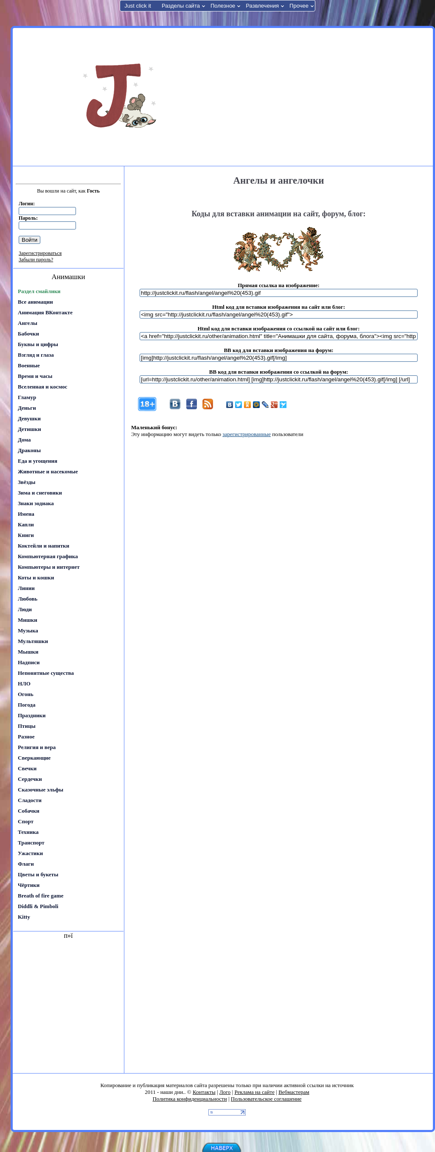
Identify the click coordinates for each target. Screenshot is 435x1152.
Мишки (27, 620)
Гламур (27, 397)
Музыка (28, 630)
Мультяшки (33, 641)
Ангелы (27, 323)
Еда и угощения (37, 461)
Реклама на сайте (254, 1092)
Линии (26, 588)
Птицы (27, 726)
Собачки (28, 811)
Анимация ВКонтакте (45, 312)
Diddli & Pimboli (38, 906)
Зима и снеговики (40, 492)
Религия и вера (37, 747)
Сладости (30, 800)
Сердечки (30, 779)
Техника (28, 832)
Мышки (28, 652)
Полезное (222, 6)
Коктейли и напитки (43, 545)
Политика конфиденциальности (189, 1099)
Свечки (27, 768)
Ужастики (30, 853)
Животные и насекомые (48, 471)
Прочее (299, 6)
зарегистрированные (246, 434)
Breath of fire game (40, 895)
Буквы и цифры (38, 344)
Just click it (137, 6)
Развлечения (262, 6)
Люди (25, 609)
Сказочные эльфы (40, 789)
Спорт (26, 821)
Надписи (28, 662)
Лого (225, 1092)
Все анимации (35, 302)
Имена (26, 514)
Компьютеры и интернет (49, 567)
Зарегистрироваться (40, 253)
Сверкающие (34, 758)
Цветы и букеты (38, 874)
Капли (26, 524)
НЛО (24, 683)
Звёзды (26, 482)
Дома (24, 439)
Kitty (24, 917)
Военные (29, 365)
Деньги (27, 408)
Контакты (204, 1092)
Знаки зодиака (36, 503)
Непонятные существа (46, 673)
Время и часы (35, 376)
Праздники (31, 715)
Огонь (26, 694)
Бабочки (28, 333)
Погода (26, 705)
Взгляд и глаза (36, 355)
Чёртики (28, 885)
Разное (26, 736)
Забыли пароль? (36, 260)
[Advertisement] (330, 96)
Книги (26, 535)
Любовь (27, 599)
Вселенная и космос (42, 386)
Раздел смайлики (39, 291)
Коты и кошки (36, 577)
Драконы (29, 450)
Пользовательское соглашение (266, 1099)
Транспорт (31, 842)
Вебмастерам (293, 1092)
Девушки (29, 418)
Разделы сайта (181, 6)
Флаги (26, 864)
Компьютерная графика (48, 556)
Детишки (29, 429)
